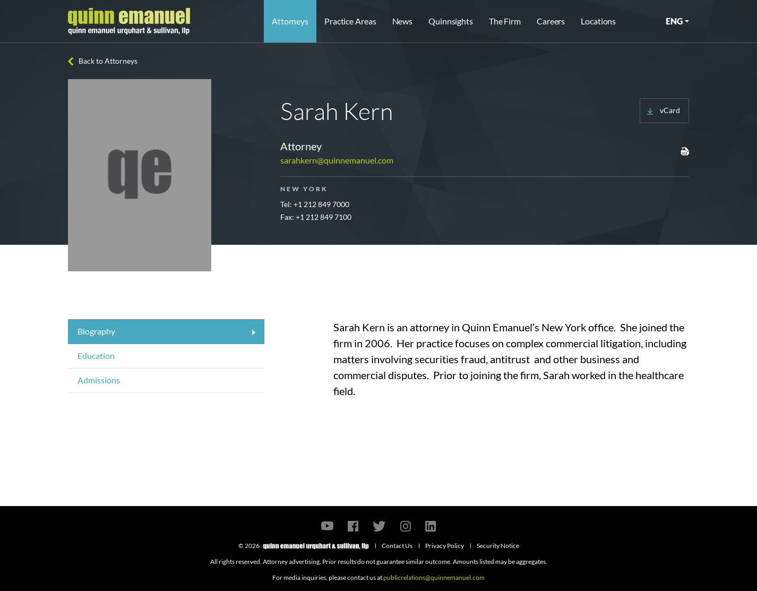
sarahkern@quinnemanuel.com (336, 160)
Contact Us (397, 546)
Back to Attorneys (108, 60)
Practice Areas (350, 21)
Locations (598, 21)
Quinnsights (450, 21)
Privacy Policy (444, 546)
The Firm (505, 21)
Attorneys (290, 21)
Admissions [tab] (99, 380)
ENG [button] (674, 21)
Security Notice (498, 546)
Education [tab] (96, 355)
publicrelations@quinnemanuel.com (434, 577)
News (402, 21)
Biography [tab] (96, 331)
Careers (551, 21)
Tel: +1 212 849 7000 (314, 204)
